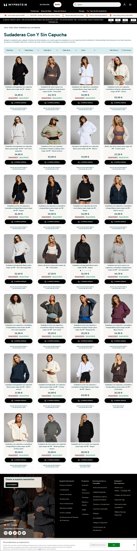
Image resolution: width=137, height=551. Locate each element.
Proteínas (85, 497)
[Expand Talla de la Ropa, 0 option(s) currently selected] (69, 50)
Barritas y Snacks (85, 503)
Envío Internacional (66, 503)
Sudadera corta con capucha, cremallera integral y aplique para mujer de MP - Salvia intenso (51, 148)
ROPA (57, 5)
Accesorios (72, 11)
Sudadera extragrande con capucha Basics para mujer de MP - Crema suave (52, 387)
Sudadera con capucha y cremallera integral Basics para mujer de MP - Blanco (85, 89)
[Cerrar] (134, 545)
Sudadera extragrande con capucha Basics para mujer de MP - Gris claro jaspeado (18, 148)
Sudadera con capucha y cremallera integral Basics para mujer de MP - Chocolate (118, 387)
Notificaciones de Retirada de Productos (69, 518)
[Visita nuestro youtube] (19, 533)
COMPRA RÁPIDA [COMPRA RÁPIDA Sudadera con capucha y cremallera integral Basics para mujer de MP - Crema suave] (18, 460)
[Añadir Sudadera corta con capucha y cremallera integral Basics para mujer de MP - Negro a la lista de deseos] (30, 177)
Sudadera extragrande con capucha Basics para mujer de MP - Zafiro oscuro (18, 387)
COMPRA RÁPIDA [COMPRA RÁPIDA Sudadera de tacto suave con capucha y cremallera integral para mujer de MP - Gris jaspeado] (118, 281)
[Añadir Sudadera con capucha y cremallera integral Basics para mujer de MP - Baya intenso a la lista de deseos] (130, 297)
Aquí (39, 549)
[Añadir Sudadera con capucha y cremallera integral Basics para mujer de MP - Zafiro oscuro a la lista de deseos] (130, 177)
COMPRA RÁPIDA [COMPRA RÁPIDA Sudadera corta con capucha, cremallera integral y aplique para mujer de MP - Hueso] (118, 103)
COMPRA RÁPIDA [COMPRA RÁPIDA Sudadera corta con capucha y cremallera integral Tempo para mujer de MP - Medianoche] (85, 341)
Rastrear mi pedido (66, 508)
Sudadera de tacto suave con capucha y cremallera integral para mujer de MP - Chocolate (52, 89)
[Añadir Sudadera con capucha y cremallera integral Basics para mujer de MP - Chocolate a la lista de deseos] (130, 356)
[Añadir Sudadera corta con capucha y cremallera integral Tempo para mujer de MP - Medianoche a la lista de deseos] (97, 297)
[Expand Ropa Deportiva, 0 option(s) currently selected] (32, 50)
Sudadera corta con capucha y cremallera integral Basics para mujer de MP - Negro (18, 208)
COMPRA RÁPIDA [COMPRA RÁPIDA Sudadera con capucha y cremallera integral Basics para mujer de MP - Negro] (51, 222)
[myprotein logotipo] (15, 4)
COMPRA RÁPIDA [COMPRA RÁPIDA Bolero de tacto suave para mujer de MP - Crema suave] (118, 162)
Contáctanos (64, 490)
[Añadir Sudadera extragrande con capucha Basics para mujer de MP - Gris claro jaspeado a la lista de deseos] (30, 118)
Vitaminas (85, 514)
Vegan (84, 510)
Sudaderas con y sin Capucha (29, 27)
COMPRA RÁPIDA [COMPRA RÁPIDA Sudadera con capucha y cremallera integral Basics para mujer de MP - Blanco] (85, 103)
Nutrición (85, 485)
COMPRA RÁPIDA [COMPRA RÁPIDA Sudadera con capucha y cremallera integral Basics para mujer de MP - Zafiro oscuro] (118, 222)
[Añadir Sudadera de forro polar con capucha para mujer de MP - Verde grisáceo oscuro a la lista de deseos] (64, 416)
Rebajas (82, 11)
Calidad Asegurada (99, 492)
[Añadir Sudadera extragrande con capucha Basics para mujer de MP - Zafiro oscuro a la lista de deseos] (30, 356)
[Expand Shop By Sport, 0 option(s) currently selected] (51, 50)
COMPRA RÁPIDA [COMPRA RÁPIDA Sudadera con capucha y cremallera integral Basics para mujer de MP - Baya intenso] (118, 341)
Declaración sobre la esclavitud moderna (100, 498)
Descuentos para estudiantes (120, 505)
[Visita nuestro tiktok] (15, 533)
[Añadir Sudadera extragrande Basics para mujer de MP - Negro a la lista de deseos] (97, 237)
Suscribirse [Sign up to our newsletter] (12, 485)
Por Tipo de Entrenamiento (97, 11)
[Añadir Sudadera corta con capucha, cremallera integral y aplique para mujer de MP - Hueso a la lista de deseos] (130, 58)
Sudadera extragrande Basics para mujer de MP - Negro (85, 266)
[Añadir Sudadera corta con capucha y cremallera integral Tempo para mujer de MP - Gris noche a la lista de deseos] (64, 297)
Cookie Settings (10, 520)
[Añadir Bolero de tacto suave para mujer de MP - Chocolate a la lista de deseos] (64, 237)
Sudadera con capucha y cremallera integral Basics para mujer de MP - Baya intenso (118, 327)
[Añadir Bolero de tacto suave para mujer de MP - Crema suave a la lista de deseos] (130, 118)
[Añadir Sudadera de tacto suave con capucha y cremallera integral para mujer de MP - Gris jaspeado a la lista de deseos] (130, 237)
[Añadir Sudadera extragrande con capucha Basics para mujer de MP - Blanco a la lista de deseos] (97, 118)
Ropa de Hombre (60, 11)
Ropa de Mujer (46, 11)
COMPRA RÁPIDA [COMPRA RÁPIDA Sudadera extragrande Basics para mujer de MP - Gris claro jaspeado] (18, 281)
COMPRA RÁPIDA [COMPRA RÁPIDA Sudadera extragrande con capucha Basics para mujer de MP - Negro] (18, 103)
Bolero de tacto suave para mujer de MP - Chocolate (51, 266)
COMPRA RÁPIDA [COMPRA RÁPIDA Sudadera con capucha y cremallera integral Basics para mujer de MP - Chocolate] (118, 400)
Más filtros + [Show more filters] (114, 50)
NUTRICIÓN (44, 5)
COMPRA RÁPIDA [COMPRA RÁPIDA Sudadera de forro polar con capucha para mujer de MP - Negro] (85, 460)
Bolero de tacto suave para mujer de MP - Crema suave (118, 147)
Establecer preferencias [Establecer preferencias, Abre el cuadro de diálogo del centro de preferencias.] (98, 545)
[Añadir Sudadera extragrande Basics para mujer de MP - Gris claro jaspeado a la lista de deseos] (30, 237)
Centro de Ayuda (65, 494)
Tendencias (34, 11)
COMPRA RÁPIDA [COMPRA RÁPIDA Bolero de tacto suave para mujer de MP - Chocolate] (51, 281)
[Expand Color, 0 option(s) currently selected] (88, 50)
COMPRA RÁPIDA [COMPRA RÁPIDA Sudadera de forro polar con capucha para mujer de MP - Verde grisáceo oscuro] (51, 460)
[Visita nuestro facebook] (10, 533)
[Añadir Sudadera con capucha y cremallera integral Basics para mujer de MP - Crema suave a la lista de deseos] (30, 416)
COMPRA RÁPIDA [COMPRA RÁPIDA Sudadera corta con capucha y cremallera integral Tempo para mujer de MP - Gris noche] (51, 341)
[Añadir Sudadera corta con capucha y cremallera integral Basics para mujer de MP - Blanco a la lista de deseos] (97, 356)
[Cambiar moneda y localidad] (27, 525)
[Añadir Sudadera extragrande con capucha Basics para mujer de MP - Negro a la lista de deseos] (30, 58)
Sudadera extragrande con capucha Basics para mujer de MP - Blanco (85, 147)
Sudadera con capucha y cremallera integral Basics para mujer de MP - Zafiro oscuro (118, 208)
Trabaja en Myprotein (100, 523)
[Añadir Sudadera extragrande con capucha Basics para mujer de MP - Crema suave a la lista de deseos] (64, 356)
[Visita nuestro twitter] (24, 533)
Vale (114, 545)
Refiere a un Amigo (123, 489)
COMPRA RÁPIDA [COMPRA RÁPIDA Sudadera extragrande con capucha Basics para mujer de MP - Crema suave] (51, 400)
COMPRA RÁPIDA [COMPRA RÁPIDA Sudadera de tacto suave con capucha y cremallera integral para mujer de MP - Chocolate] (51, 103)
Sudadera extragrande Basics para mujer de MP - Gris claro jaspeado (18, 266)
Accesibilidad (97, 518)
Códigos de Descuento (123, 495)
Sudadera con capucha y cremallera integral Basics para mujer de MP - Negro (52, 208)
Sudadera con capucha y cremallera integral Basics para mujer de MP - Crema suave (18, 446)
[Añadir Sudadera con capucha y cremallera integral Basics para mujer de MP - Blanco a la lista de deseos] (97, 58)
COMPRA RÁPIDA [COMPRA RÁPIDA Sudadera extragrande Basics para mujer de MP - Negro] (85, 281)
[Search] (75, 4)
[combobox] (97, 4)
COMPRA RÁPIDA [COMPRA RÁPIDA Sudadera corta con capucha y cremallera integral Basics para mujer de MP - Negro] (18, 222)
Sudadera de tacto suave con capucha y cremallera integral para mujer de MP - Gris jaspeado (118, 267)
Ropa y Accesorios (86, 491)
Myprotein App (120, 500)
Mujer (16, 27)
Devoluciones (64, 499)
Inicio (6, 27)
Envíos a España (65, 513)
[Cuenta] (124, 4)
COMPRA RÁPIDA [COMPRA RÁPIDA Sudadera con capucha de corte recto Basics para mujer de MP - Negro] (85, 222)
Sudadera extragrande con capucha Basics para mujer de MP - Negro (18, 88)
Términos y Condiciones (101, 504)
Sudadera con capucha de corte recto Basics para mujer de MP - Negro (85, 208)
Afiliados (96, 513)
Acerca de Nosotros (100, 487)
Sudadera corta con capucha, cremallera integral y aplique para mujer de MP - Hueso (118, 89)
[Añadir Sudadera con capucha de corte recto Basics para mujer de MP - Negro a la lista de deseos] (97, 177)
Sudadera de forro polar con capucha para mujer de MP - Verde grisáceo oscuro (52, 446)
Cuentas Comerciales (100, 509)
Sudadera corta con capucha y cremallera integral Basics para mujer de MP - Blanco (85, 387)
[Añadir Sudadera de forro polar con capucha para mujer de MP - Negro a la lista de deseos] (97, 416)
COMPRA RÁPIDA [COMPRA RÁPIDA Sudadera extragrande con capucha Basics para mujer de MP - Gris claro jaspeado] (18, 162)
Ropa (11, 27)
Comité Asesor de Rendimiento (99, 528)
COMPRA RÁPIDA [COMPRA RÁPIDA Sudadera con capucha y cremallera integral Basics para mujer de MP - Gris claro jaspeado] (18, 341)
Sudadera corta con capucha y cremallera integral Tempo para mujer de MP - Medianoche (85, 327)
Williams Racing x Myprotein (120, 513)
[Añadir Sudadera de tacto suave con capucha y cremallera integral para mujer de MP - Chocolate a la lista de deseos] (64, 58)
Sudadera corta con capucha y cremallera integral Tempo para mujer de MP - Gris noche (52, 327)
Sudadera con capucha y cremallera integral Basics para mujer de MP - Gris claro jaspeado (18, 327)
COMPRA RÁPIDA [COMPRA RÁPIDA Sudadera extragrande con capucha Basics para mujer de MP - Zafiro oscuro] (18, 400)
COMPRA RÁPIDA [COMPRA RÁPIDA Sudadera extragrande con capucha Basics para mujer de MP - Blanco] (85, 162)
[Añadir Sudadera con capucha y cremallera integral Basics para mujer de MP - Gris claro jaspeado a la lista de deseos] (30, 297)
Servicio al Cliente (66, 485)
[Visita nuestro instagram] (6, 533)
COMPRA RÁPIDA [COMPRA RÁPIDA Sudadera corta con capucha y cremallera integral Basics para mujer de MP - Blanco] (85, 400)
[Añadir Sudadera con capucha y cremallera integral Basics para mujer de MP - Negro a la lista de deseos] (64, 177)
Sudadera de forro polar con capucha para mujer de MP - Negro (85, 445)
